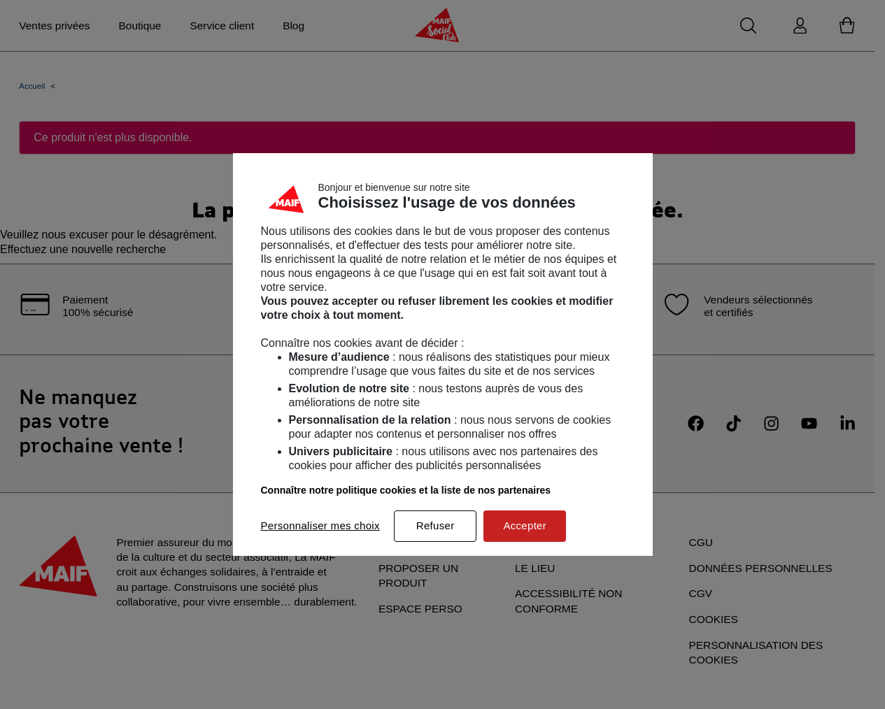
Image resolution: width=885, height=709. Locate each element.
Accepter (524, 525)
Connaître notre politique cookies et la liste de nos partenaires (406, 490)
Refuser (435, 525)
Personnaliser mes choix (320, 525)
